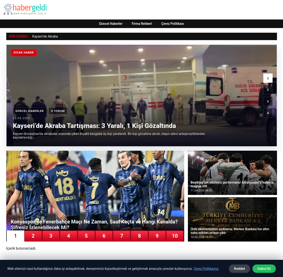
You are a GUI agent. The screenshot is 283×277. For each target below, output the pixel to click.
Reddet (239, 269)
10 (175, 236)
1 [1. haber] (268, 78)
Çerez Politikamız (205, 269)
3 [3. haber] (268, 101)
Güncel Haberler (110, 23)
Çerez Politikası (172, 23)
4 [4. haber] (268, 113)
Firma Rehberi (142, 23)
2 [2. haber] (268, 90)
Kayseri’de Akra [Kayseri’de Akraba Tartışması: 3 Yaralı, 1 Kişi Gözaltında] (43, 36)
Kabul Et (264, 269)
